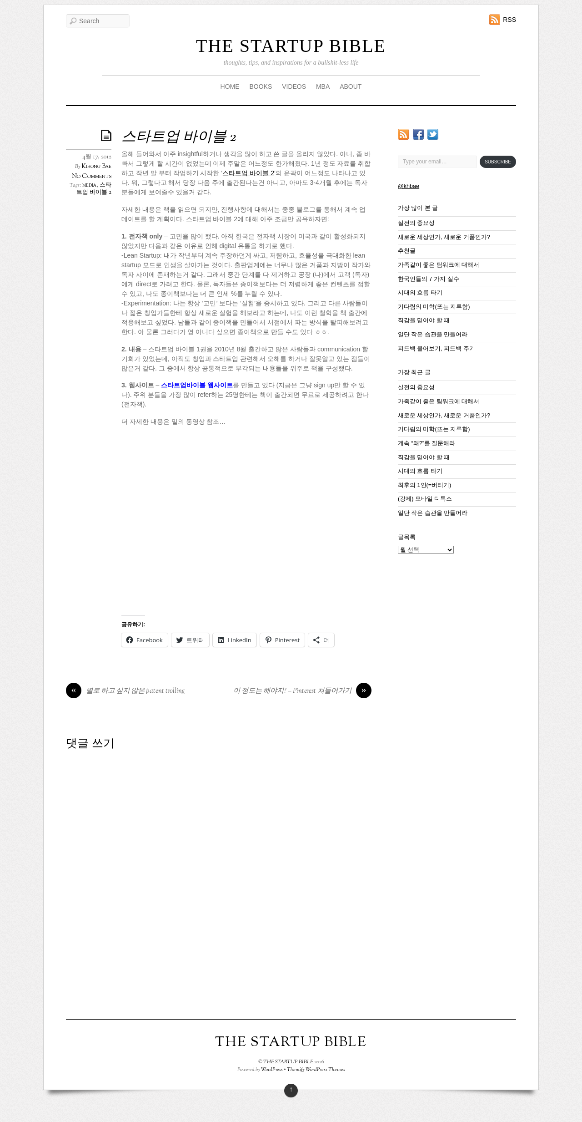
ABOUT (350, 86)
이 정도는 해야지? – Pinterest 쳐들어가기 (302, 691)
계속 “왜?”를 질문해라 (426, 443)
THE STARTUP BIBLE (291, 46)
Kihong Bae (96, 166)
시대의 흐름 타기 (420, 292)
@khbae (408, 186)
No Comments (91, 176)
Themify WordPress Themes (316, 1069)
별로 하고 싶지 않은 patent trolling (125, 691)
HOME (230, 86)
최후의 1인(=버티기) (424, 485)
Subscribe (498, 161)
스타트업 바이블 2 (178, 137)
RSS (509, 19)
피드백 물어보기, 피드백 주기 (436, 348)
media (89, 185)
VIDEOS (294, 86)
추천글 (407, 251)
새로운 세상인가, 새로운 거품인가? (444, 237)
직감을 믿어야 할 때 (424, 320)
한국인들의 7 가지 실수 (428, 279)
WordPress (272, 1069)
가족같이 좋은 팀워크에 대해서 (439, 265)
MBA (323, 86)
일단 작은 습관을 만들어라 (433, 334)
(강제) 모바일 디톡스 (425, 499)
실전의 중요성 (416, 223)
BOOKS (260, 86)
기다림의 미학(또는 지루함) (434, 307)
